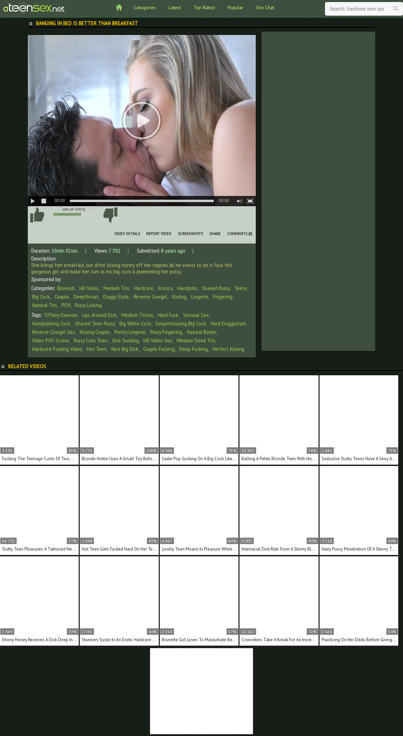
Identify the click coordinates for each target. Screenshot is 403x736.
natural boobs (201, 332)
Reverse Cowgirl (150, 296)
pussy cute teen (91, 340)
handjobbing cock (51, 323)
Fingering (222, 296)
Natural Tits (44, 305)
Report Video (158, 233)
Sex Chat (265, 7)
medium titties (137, 315)
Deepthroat (86, 296)
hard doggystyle (228, 323)
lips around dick (99, 315)
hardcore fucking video (57, 349)
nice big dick (124, 349)
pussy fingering (166, 332)
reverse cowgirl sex (53, 332)
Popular (235, 7)
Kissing (179, 296)
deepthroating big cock (181, 323)
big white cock (135, 323)
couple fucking (159, 349)
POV (66, 305)
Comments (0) (239, 233)
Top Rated (204, 7)
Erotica (165, 288)
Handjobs (187, 288)
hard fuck (168, 315)
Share (214, 233)
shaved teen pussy (95, 323)
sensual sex (196, 315)
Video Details (127, 233)
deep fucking (193, 349)
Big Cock (41, 296)
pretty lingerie (130, 332)
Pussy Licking (88, 305)
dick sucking (125, 340)
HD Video (89, 288)
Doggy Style (116, 296)
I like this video (37, 215)
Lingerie (199, 296)
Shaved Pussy (216, 288)
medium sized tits (196, 340)
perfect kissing (228, 349)
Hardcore (143, 288)
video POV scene (50, 340)
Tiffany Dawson (60, 315)
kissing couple (95, 332)
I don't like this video (110, 215)
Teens (240, 288)
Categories (145, 7)
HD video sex (157, 340)
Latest (175, 7)
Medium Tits (116, 288)
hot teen (97, 349)
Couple (62, 296)
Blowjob (66, 288)
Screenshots (190, 233)
